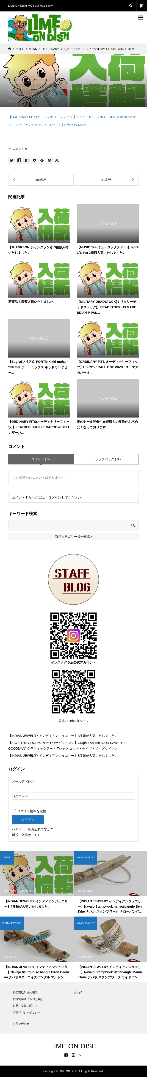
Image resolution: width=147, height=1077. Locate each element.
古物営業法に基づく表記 (28, 999)
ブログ (77, 992)
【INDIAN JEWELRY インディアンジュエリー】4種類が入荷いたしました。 (63, 736)
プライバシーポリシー (26, 1012)
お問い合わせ (21, 1023)
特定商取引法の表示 (25, 992)
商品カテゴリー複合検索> (73, 536)
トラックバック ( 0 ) (106, 459)
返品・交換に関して (25, 1005)
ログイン (54, 497)
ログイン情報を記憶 (29, 811)
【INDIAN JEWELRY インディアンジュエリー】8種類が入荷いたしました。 (63, 755)
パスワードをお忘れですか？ (33, 829)
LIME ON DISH (73, 1046)
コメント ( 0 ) (41, 459)
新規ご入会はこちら (26, 835)
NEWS (25, 101)
